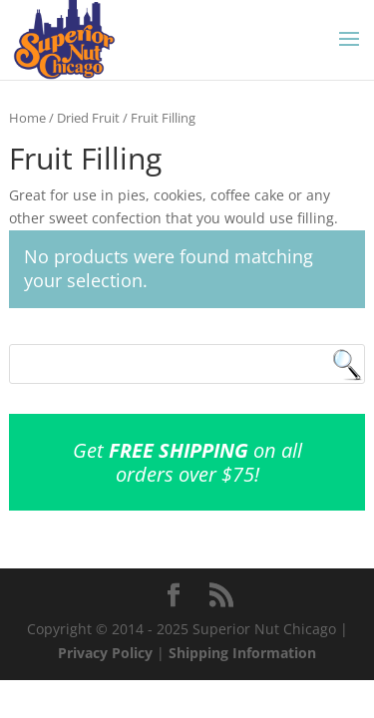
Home (27, 118)
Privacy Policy (105, 652)
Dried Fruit (88, 118)
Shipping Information (242, 652)
